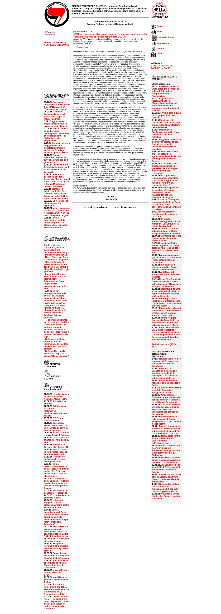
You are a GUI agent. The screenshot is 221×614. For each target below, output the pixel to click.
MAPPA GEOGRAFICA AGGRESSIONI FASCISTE (56, 43)
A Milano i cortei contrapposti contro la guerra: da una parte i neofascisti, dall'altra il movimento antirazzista (55, 296)
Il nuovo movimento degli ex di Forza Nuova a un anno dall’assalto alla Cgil (56, 333)
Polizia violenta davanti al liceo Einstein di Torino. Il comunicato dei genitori (57, 257)
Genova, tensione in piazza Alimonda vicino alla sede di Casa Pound (56, 264)
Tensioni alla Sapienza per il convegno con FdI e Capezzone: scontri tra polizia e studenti (56, 323)
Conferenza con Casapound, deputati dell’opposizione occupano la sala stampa (56, 249)
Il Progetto (50, 32)
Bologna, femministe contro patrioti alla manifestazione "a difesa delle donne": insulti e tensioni (56, 344)
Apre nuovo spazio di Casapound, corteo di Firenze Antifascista (55, 305)
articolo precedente (95, 207)
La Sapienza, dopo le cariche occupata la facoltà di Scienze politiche (55, 314)
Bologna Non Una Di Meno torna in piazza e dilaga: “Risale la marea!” (56, 353)
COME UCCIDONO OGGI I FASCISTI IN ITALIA (163, 67)
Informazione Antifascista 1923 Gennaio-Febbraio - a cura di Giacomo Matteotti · (110, 22)
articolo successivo (125, 207)
